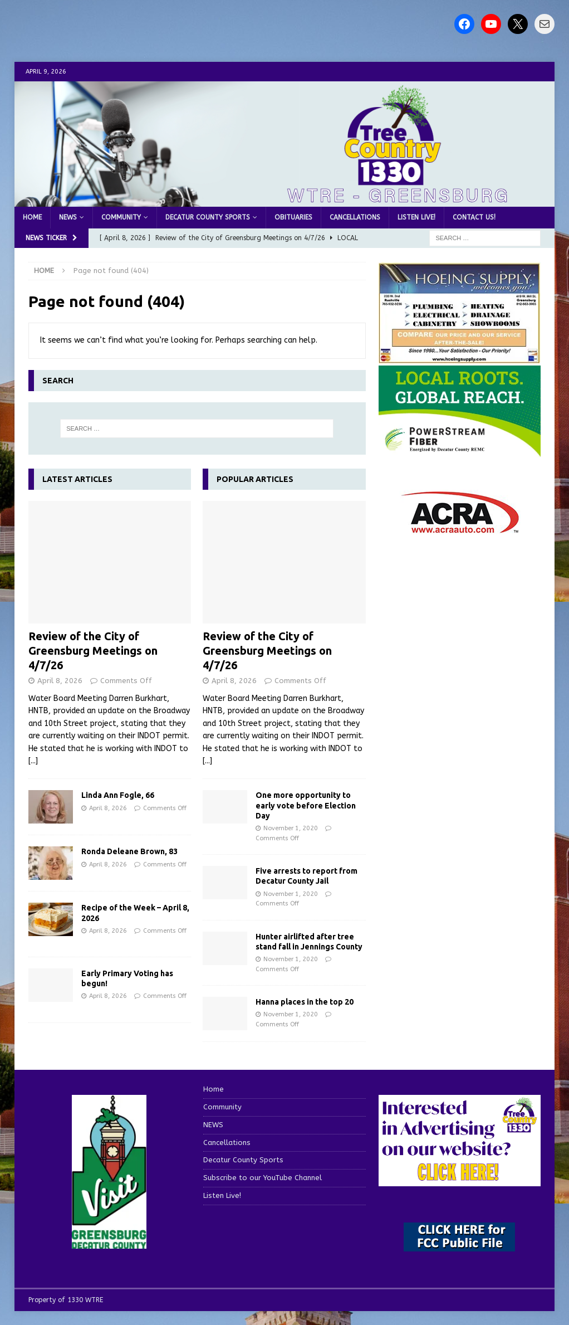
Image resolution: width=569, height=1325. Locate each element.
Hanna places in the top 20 (305, 1001)
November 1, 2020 (290, 828)
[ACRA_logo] (460, 528)
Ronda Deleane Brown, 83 (129, 851)
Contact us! (474, 217)
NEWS (68, 217)
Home (32, 217)
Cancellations (355, 217)
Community (121, 217)
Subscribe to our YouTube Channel (262, 1177)
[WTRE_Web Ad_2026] (460, 451)
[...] (33, 761)
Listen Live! (416, 217)
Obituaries (293, 217)
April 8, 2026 (59, 680)
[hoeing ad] (460, 357)
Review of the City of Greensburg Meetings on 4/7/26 (93, 650)
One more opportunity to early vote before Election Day (306, 805)
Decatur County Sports (207, 217)
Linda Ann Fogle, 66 (117, 795)
